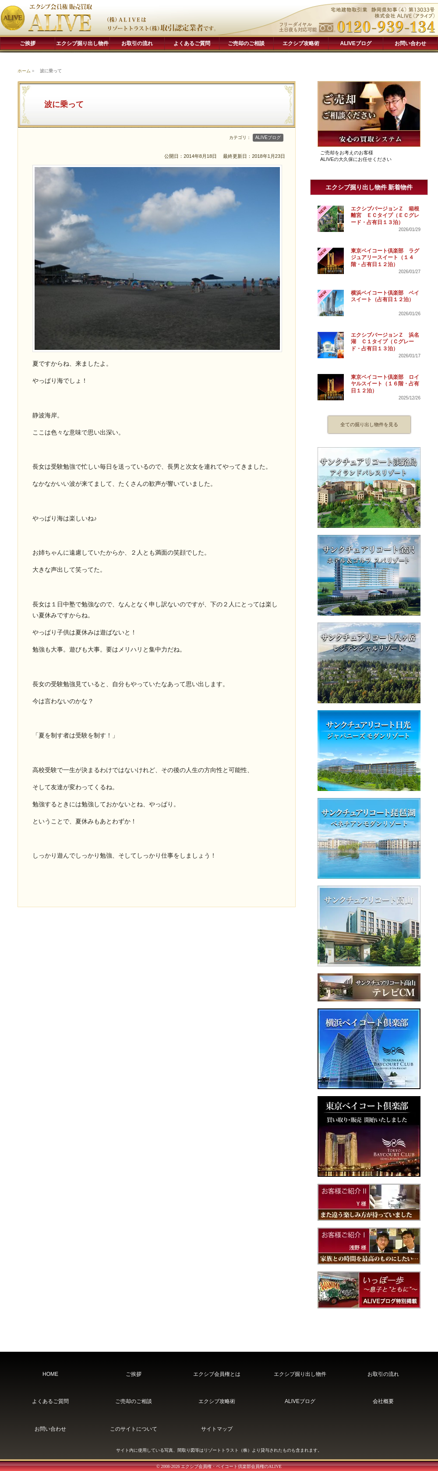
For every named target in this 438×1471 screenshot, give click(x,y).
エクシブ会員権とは (216, 1374)
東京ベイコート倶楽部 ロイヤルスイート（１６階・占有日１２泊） (385, 384)
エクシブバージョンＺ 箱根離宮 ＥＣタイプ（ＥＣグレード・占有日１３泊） (385, 215)
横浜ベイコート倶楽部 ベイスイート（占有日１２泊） (385, 296)
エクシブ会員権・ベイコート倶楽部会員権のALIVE (231, 1466)
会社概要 (383, 1401)
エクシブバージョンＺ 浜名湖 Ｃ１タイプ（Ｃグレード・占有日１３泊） (385, 342)
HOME (50, 1374)
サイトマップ (217, 1429)
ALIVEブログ (355, 43)
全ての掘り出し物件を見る (369, 424)
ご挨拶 (27, 43)
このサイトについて (133, 1429)
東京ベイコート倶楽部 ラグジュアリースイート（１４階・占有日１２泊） (385, 257)
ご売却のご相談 (246, 43)
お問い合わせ (410, 43)
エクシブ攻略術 (301, 43)
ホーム (24, 70)
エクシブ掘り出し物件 (82, 43)
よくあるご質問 (191, 43)
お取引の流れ (137, 43)
